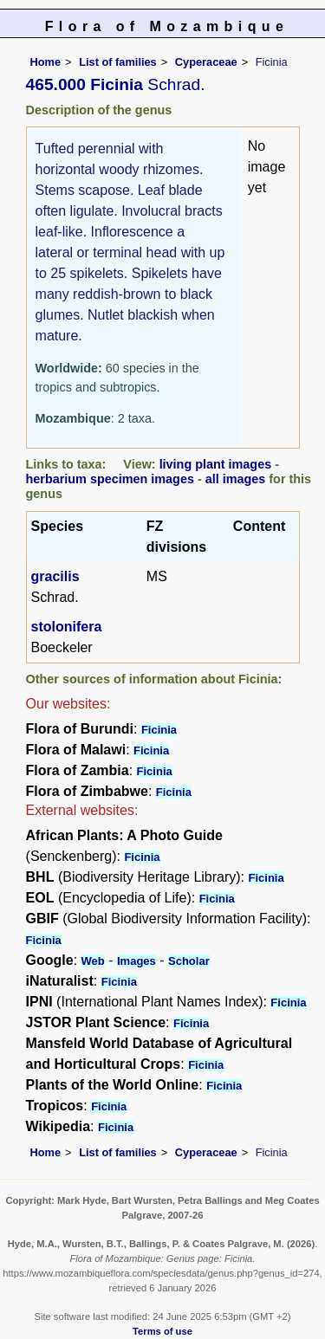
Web (93, 960)
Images (136, 960)
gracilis (55, 576)
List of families (118, 61)
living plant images (215, 464)
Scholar (189, 960)
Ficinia (159, 729)
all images (235, 479)
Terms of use (162, 1331)
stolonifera (66, 626)
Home (46, 61)
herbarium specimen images (110, 479)
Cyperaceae (206, 61)
